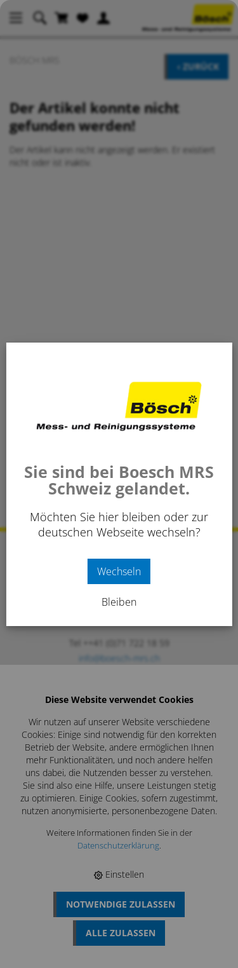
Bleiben (119, 602)
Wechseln (119, 571)
